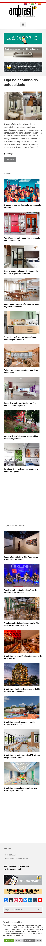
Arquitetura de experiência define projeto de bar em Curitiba (23, 657)
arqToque (10, 154)
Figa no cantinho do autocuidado (21, 82)
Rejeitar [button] (18, 940)
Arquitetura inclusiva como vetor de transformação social (19, 723)
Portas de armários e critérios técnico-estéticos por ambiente (20, 338)
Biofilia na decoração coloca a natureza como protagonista (21, 470)
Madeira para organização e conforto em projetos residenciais (21, 305)
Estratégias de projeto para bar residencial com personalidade (22, 239)
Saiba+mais (29, 940)
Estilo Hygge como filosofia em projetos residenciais (21, 371)
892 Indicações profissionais (16, 866)
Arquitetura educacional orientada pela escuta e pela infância (20, 789)
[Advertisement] (19, 502)
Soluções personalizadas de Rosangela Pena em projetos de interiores (21, 272)
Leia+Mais (10, 159)
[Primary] (23, 24)
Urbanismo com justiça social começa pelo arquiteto (22, 206)
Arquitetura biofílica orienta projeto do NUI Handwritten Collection (22, 690)
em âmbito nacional (12, 869)
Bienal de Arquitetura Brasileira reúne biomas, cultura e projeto (20, 404)
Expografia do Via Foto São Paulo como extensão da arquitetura (21, 558)
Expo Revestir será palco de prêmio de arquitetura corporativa (20, 591)
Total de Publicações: (13, 859)
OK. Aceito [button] (8, 940)
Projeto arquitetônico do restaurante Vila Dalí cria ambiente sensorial (21, 624)
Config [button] (38, 940)
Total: (6, 855)
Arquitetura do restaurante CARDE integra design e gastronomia (22, 756)
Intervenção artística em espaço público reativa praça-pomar (21, 437)
